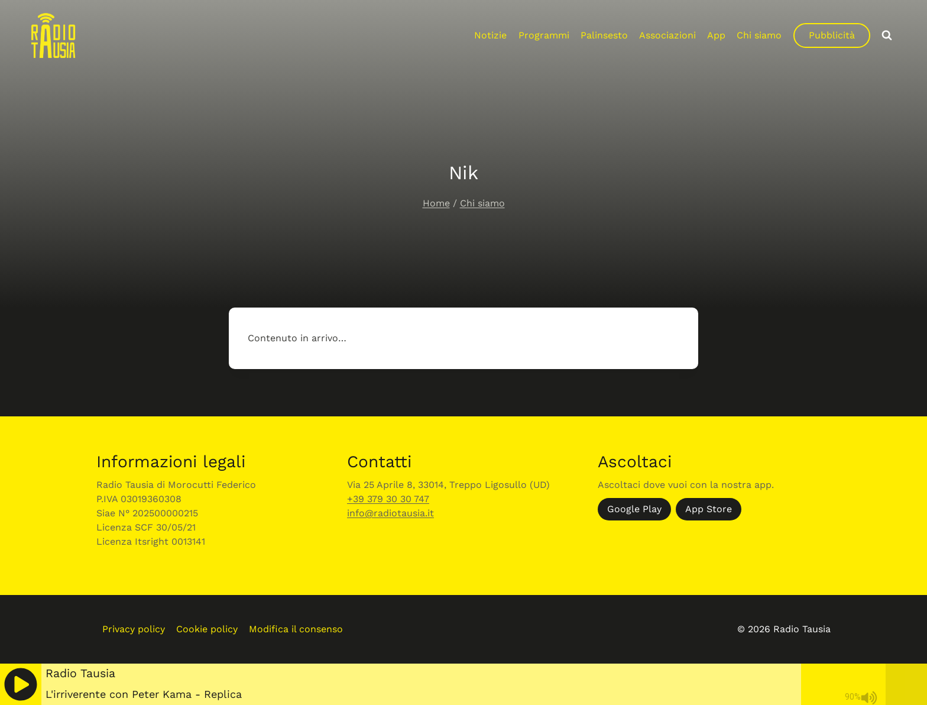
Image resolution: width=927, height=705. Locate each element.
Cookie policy (207, 629)
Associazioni (667, 35)
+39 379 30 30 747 (388, 499)
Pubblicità (832, 35)
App (716, 35)
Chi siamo (759, 35)
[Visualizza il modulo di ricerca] (886, 35)
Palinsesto (604, 35)
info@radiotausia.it (390, 513)
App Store (708, 509)
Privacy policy (133, 629)
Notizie (490, 35)
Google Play (634, 509)
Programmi (543, 35)
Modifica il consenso (296, 629)
